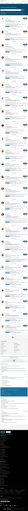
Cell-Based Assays (12, 26)
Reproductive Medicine (12, 39)
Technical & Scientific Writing (4, 473)
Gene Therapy (11, 92)
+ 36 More (7, 79)
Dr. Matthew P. (7, 97)
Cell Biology (15, 26)
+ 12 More (22, 26)
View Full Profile (14, 28)
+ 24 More (25, 39)
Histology (15, 158)
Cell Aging (2, 353)
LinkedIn (16, 505)
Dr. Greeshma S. (7, 176)
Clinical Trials (2, 478)
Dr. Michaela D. (7, 84)
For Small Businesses (3, 437)
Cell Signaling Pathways (17, 344)
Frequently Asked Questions (3, 434)
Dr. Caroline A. (7, 241)
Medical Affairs (2, 479)
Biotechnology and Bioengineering (4, 467)
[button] (14, 376)
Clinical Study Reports (3, 470)
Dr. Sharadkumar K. (8, 325)
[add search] (22, 10)
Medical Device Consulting (4, 456)
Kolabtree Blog (11, 491)
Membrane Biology (3, 346)
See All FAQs (25, 374)
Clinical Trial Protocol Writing (4, 476)
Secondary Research (3, 452)
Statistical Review (2, 441)
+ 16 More (25, 105)
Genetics (1, 469)
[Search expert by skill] (11, 10)
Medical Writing (2, 444)
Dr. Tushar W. (7, 228)
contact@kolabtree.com (10, 434)
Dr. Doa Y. (6, 301)
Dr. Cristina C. (7, 150)
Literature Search (2, 453)
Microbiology (11, 249)
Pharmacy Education (12, 145)
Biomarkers (11, 320)
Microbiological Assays (15, 249)
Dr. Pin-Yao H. (7, 266)
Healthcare (1, 458)
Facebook (12, 505)
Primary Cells (15, 347)
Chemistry (17, 284)
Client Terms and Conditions (19, 491)
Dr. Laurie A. (7, 70)
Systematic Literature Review (4, 485)
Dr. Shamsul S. (7, 163)
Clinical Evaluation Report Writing (4, 447)
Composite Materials (18, 118)
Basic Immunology (17, 39)
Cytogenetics (19, 236)
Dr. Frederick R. (7, 202)
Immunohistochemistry (19, 158)
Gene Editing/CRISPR (16, 92)
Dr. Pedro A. (7, 31)
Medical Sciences (2, 482)
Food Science (2, 443)
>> (26, 337)
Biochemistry (15, 332)
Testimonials (2, 491)
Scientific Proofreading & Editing (4, 464)
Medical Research (2, 459)
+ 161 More (25, 249)
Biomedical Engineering (12, 105)
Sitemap (6, 491)
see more (16, 25)
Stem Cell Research (7, 26)
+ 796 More (23, 145)
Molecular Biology (15, 320)
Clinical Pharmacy (20, 145)
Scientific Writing (2, 450)
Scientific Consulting (3, 440)
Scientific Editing (2, 455)
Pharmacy (16, 145)
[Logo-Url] (4, 1)
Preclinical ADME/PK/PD (8, 171)
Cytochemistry (15, 343)
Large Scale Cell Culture (4, 350)
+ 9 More (23, 92)
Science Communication (3, 466)
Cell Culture (19, 26)
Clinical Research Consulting (4, 446)
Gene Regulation (16, 346)
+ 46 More (22, 320)
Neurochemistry (11, 158)
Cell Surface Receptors (16, 350)
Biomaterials (17, 105)
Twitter (7, 505)
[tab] (14, 376)
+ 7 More (12, 171)
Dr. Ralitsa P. (7, 44)
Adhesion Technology (21, 105)
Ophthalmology (20, 92)
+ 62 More (23, 332)
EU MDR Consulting (3, 449)
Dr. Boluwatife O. (7, 289)
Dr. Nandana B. (7, 110)
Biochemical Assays (21, 249)
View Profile (3, 21)
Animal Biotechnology (22, 118)
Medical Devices (2, 463)
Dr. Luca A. (6, 18)
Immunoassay (18, 320)
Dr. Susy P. (6, 254)
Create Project (25, 18)
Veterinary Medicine (22, 39)
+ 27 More (22, 236)
